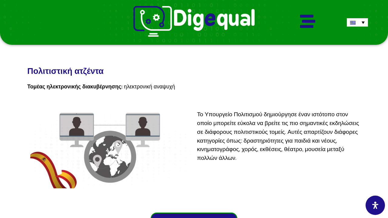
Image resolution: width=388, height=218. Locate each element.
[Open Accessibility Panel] (375, 205)
